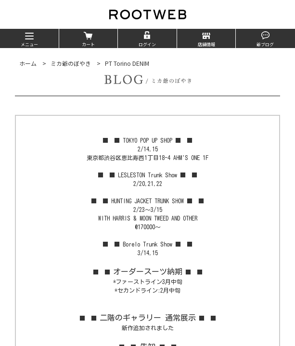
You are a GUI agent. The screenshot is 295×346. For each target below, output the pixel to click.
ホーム (28, 63)
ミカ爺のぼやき (71, 63)
